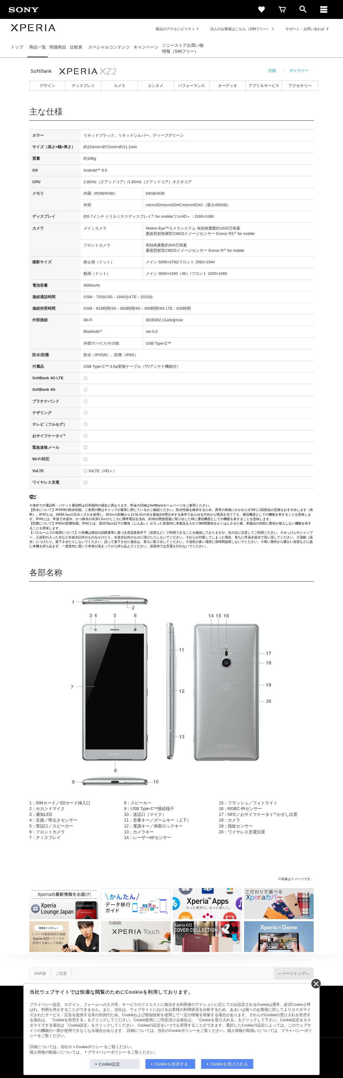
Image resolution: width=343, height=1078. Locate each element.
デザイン (47, 85)
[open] (303, 9)
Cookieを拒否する (171, 1064)
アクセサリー (300, 85)
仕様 (272, 70)
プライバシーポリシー (107, 1052)
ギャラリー (299, 70)
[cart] (282, 9)
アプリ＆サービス (264, 85)
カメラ (119, 85)
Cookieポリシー (89, 1047)
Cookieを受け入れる (229, 1064)
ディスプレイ (83, 85)
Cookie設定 (109, 1064)
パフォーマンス (191, 85)
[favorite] (261, 9)
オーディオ (227, 85)
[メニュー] (323, 9)
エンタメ (155, 85)
